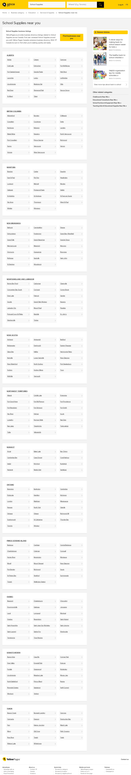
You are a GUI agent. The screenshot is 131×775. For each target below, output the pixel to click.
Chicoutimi (63, 601)
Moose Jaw (64, 675)
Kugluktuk (63, 464)
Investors (33, 773)
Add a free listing (9, 771)
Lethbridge (63, 78)
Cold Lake (10, 66)
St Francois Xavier (66, 196)
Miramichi (37, 246)
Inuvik (62, 414)
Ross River (10, 737)
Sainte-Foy (37, 632)
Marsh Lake (64, 725)
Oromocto (10, 252)
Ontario (10, 485)
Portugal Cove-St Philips (15, 314)
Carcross (63, 713)
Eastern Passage (65, 346)
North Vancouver (65, 134)
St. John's (63, 314)
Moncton (63, 246)
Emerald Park (38, 663)
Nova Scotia (12, 335)
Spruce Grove (64, 90)
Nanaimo (37, 134)
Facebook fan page (86, 773)
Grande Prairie (38, 72)
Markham (37, 501)
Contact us (125, 759)
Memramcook (11, 246)
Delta (62, 122)
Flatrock (36, 296)
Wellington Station (40, 582)
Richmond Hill (64, 514)
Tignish (9, 582)
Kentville (10, 358)
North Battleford (12, 681)
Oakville (62, 507)
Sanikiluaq (63, 470)
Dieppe (62, 227)
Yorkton (36, 694)
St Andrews (37, 196)
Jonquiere (63, 607)
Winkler (9, 208)
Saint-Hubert (64, 619)
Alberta (10, 55)
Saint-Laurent (11, 632)
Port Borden (11, 569)
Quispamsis (37, 252)
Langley (62, 128)
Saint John (63, 258)
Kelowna (36, 128)
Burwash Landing (39, 713)
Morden (62, 184)
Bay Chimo (63, 451)
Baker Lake (37, 451)
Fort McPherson (39, 402)
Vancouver (37, 146)
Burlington (37, 489)
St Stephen (10, 264)
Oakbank (10, 190)
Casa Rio (36, 657)
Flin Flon (36, 178)
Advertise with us (9, 769)
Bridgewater (11, 346)
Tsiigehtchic (38, 426)
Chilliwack (63, 116)
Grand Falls (10, 240)
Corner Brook (64, 290)
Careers (32, 771)
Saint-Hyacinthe (12, 625)
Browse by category (61, 769)
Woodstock (37, 264)
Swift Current (64, 688)
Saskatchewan (13, 653)
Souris (62, 569)
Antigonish (37, 339)
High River (63, 72)
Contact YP (33, 769)
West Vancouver (39, 152)
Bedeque (10, 545)
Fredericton (37, 234)
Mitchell (36, 184)
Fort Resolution (12, 408)
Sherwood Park (39, 90)
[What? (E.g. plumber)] (47, 5)
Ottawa (36, 514)
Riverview (63, 252)
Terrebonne (11, 638)
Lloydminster (11, 84)
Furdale (9, 669)
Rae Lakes (10, 426)
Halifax (36, 352)
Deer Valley (11, 663)
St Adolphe (10, 196)
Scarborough (11, 520)
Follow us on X (85, 771)
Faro (8, 725)
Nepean (9, 507)
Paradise (63, 308)
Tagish (36, 737)
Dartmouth (37, 346)
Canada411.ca (110, 769)
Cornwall (63, 551)
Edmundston (11, 234)
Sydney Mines (38, 370)
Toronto (9, 526)
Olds (61, 84)
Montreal (63, 613)
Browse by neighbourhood (63, 773)
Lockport (10, 184)
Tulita (9, 432)
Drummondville (12, 607)
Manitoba (11, 167)
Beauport (10, 601)
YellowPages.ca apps (87, 769)
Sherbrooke (64, 632)
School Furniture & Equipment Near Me (106, 103)
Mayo (9, 731)
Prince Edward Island (16, 541)
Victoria (9, 152)
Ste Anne (10, 202)
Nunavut (11, 447)
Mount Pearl (38, 308)
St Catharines (38, 520)
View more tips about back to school (107, 85)
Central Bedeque (65, 545)
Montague (63, 557)
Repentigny (37, 619)
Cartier (36, 171)
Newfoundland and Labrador (20, 279)
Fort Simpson (38, 408)
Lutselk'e (10, 420)
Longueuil (37, 613)
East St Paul (11, 178)
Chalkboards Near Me (100, 97)
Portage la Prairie (39, 190)
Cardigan (37, 545)
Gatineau (37, 607)
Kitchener (63, 495)
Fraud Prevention (9, 773)
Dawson (36, 719)
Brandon (10, 171)
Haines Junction (39, 725)
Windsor (36, 526)
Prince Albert (38, 681)
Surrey (9, 146)
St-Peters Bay (11, 576)
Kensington (37, 557)
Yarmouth (37, 376)
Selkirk (62, 190)
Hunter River (11, 557)
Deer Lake (10, 296)
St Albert (10, 96)
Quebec (10, 597)
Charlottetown (12, 551)
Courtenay (37, 122)
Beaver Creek (11, 713)
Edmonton (37, 66)
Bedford (62, 339)
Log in (120, 5)
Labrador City (11, 308)
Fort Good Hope (12, 402)
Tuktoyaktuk (64, 426)
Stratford (36, 576)
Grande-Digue (65, 240)
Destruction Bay (65, 719)
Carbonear (37, 283)
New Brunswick (14, 223)
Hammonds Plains (66, 352)
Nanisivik (10, 470)
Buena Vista (11, 657)
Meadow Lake (38, 675)
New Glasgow (64, 358)
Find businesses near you (71, 37)
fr (127, 5)
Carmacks (10, 719)
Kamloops (10, 128)
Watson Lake (11, 743)
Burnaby (36, 116)
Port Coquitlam (12, 140)
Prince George (38, 140)
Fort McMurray (65, 66)
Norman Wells (38, 420)
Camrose (63, 60)
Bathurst (10, 227)
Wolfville (10, 376)
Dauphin (63, 171)
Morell (9, 563)
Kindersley (63, 669)
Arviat (9, 451)
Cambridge (63, 489)
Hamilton (36, 495)
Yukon (9, 709)
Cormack (37, 290)
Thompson (37, 202)
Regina (62, 681)
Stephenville (11, 320)
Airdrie (9, 60)
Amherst (10, 339)
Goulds (9, 302)
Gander (62, 296)
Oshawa (10, 514)
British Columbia (14, 111)
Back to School (115, 50)
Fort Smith (63, 408)
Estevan (63, 663)
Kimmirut (37, 464)
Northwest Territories (17, 391)
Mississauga (64, 501)
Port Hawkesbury (65, 364)
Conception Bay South (14, 290)
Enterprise (63, 395)
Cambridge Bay (12, 458)
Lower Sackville (39, 358)
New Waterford (12, 364)
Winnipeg (37, 208)
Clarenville (63, 283)
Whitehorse (38, 743)
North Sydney (38, 364)
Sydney (9, 370)
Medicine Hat (38, 84)
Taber (36, 96)
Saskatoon (37, 688)
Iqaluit (9, 464)
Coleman (37, 551)
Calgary (36, 60)
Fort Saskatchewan (13, 72)
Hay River (10, 414)
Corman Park (64, 657)
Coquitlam (10, 122)
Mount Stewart (38, 563)
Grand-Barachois (39, 240)
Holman (36, 414)
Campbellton (38, 227)
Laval (9, 613)
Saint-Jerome (64, 625)
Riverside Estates (12, 688)
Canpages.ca (110, 771)
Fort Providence (65, 402)
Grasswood (37, 669)
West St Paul (64, 202)
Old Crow (37, 731)
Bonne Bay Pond (12, 283)
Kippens (63, 302)
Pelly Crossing (64, 731)
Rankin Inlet (37, 470)
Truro (62, 370)
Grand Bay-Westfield (67, 234)
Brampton (10, 489)
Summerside (64, 576)
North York (37, 507)
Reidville (36, 314)
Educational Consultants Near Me (104, 100)
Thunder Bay (64, 520)
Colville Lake (38, 395)
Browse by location (61, 771)
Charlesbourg (38, 601)
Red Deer (10, 90)
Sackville (36, 258)
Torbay (36, 320)
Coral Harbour (64, 458)
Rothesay (10, 258)
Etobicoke (10, 495)
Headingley (63, 178)
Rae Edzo (63, 420)
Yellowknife (37, 432)
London (9, 501)
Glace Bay (10, 352)
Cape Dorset (38, 458)
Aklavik (9, 395)
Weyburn (10, 694)
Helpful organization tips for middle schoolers (117, 73)
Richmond (63, 140)
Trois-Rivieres (38, 638)
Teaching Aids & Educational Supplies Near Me (109, 106)
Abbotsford (11, 116)
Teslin (62, 737)
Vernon (62, 146)
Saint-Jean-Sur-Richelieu (42, 625)
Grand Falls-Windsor (40, 302)
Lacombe (10, 78)
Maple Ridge (11, 134)
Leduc (36, 78)
